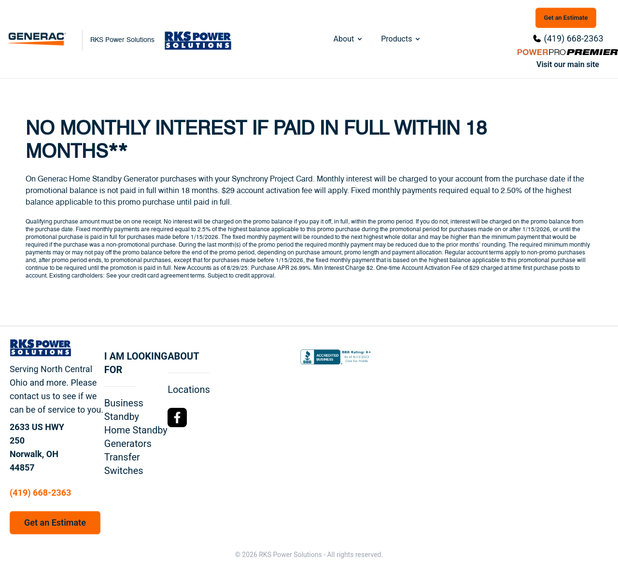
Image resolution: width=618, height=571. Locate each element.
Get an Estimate (566, 17)
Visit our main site (567, 64)
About (349, 38)
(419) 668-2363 (573, 38)
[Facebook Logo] (177, 417)
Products (401, 38)
